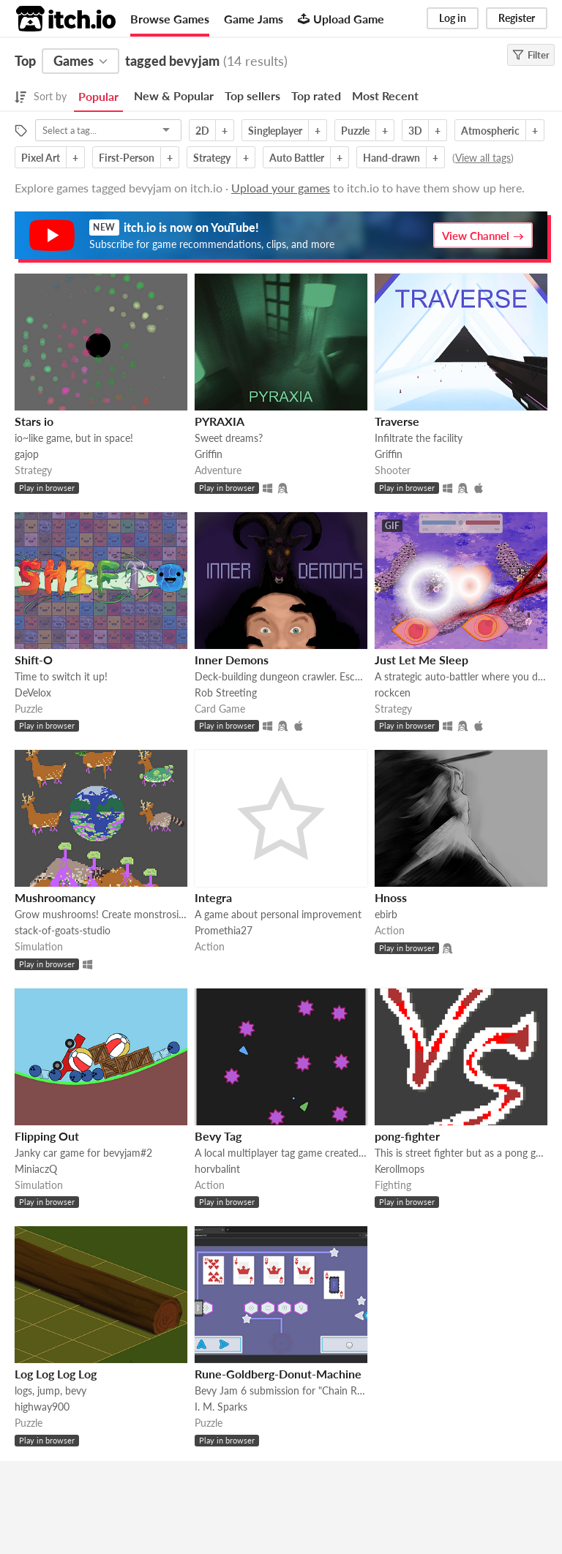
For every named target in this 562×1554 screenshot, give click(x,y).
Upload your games (280, 188)
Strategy (212, 157)
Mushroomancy (55, 897)
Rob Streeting (226, 692)
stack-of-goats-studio (62, 930)
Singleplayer (275, 130)
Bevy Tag (218, 1136)
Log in (452, 18)
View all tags (483, 157)
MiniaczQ (36, 1169)
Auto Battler (296, 157)
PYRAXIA (219, 421)
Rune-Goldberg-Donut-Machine (278, 1374)
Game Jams (253, 19)
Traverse (397, 421)
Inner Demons (232, 660)
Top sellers (252, 95)
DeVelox (33, 692)
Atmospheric (490, 130)
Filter (531, 55)
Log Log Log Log (56, 1374)
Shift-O (34, 660)
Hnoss (391, 897)
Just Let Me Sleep (421, 660)
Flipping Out (47, 1136)
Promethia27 (223, 930)
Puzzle (355, 130)
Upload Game (341, 19)
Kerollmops (399, 1169)
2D (202, 130)
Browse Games (169, 19)
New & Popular (174, 95)
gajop (27, 454)
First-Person (126, 157)
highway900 (42, 1406)
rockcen (393, 692)
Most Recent (385, 95)
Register (516, 18)
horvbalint (217, 1169)
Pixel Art (40, 157)
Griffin (208, 454)
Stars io (34, 421)
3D (415, 130)
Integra (213, 897)
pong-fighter (407, 1136)
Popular (98, 96)
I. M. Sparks (221, 1406)
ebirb (386, 914)
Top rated (316, 95)
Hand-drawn (391, 157)
